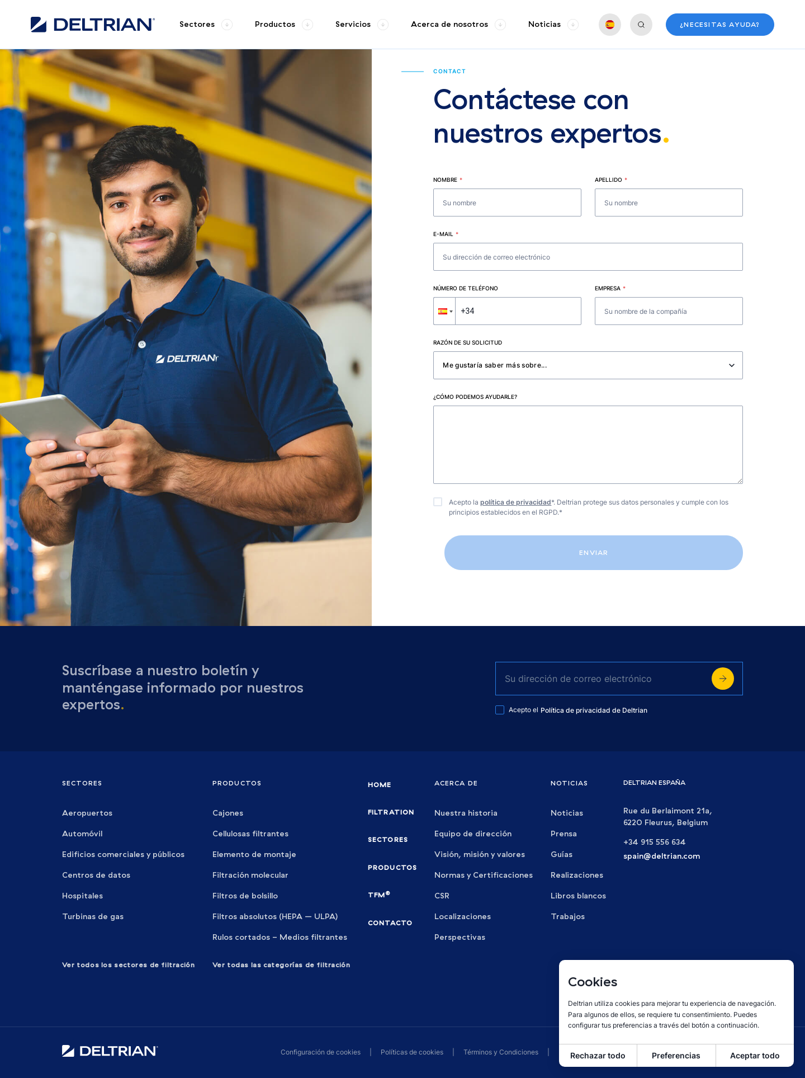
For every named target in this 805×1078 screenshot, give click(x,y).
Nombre (447, 179)
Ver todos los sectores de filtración (128, 965)
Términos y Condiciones (500, 1052)
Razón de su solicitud (467, 342)
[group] (206, 24)
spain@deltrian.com (661, 856)
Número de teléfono (465, 288)
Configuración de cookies (321, 1052)
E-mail (445, 233)
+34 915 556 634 (654, 842)
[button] (444, 311)
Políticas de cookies (412, 1052)
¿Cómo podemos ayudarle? (475, 396)
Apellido (611, 179)
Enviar (593, 552)
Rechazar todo (598, 1055)
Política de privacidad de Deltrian (594, 710)
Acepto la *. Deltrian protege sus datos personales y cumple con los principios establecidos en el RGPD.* (588, 507)
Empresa (610, 288)
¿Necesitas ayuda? (720, 24)
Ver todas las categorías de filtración (281, 965)
